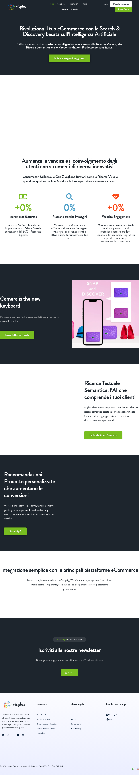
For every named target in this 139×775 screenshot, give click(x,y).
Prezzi (84, 3)
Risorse (64, 9)
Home (51, 3)
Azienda (74, 9)
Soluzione (61, 3)
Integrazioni (73, 3)
